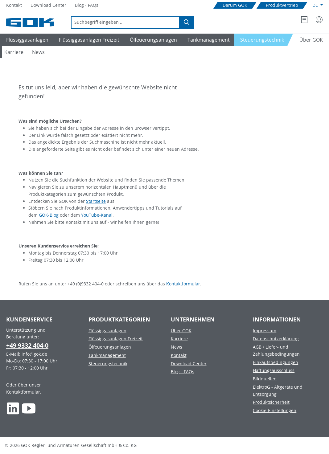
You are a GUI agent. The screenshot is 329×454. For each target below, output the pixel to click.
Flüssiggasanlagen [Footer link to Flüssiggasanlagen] (107, 330)
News (176, 347)
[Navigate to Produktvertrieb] (282, 5)
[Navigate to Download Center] (48, 5)
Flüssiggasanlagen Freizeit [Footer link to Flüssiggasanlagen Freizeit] (115, 339)
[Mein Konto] (319, 19)
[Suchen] (186, 22)
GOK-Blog (49, 215)
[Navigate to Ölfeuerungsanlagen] (152, 40)
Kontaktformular (183, 284)
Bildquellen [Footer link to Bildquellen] (265, 379)
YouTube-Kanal (97, 215)
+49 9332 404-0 (27, 345)
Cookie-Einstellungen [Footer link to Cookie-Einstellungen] (274, 410)
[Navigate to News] (38, 52)
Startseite (96, 201)
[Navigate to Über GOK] (308, 40)
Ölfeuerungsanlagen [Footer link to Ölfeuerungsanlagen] (109, 347)
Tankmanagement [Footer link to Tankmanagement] (107, 355)
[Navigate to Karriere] (14, 52)
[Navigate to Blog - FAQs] (86, 5)
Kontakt (179, 355)
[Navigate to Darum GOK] (235, 5)
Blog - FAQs (182, 371)
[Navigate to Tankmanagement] (207, 40)
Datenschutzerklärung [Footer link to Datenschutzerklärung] (276, 339)
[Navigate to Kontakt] (14, 5)
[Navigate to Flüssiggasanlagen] (26, 40)
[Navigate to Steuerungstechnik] (263, 40)
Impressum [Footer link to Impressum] (264, 330)
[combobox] (125, 22)
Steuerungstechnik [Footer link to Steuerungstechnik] (107, 363)
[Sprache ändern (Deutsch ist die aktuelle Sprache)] (317, 5)
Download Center (189, 363)
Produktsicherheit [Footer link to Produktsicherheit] (271, 402)
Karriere (179, 339)
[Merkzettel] (304, 20)
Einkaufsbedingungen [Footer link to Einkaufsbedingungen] (275, 362)
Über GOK (181, 330)
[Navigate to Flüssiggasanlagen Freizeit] (88, 40)
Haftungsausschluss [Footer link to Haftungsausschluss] (273, 370)
